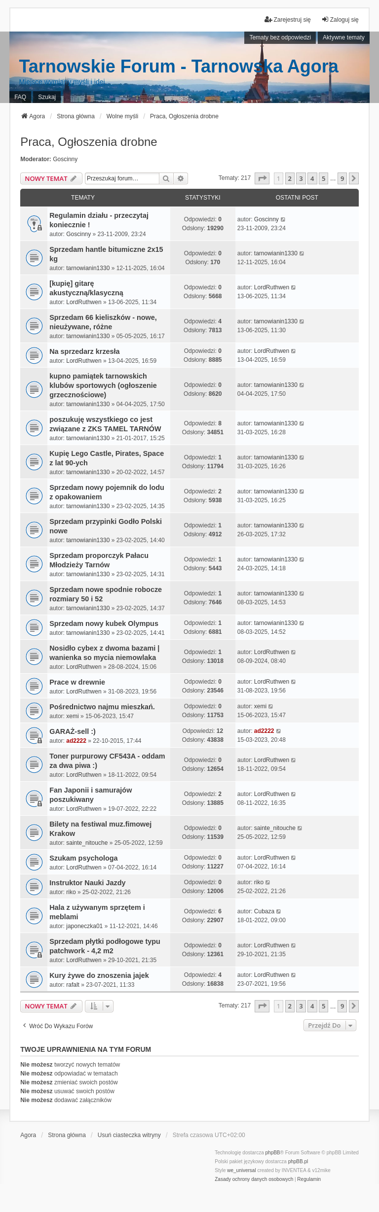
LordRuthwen (83, 302)
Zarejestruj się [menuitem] (287, 19)
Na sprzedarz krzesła (84, 351)
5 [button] (323, 178)
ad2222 (76, 740)
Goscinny (65, 159)
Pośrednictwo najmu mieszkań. (102, 707)
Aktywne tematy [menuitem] (344, 37)
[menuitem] (254, 1179)
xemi (72, 716)
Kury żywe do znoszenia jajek (99, 975)
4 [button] (312, 178)
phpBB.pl (298, 1161)
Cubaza (264, 911)
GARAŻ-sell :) (72, 731)
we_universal (241, 1170)
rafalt (72, 984)
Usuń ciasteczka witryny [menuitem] (129, 1135)
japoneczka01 (84, 926)
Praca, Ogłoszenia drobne (88, 141)
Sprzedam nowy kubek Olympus (103, 623)
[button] (262, 178)
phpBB (272, 1152)
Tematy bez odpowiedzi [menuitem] (280, 37)
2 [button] (290, 178)
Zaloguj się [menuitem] (340, 19)
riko (71, 892)
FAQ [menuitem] (20, 97)
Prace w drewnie (77, 682)
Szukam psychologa (83, 858)
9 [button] (342, 178)
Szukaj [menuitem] (47, 97)
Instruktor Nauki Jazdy (87, 883)
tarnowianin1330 (88, 268)
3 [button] (301, 178)
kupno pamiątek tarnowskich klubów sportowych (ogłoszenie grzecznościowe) (102, 385)
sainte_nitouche (87, 842)
